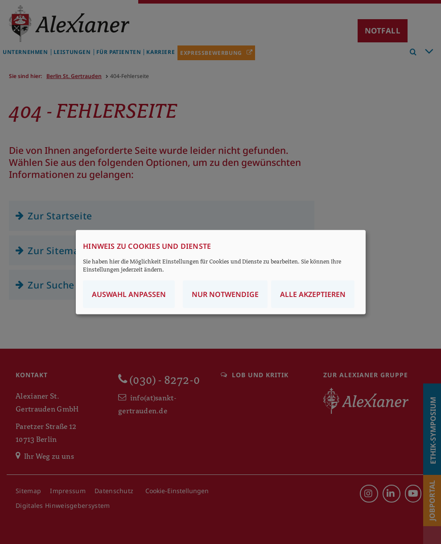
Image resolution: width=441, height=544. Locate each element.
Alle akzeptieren (313, 294)
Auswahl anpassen (129, 294)
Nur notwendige (225, 294)
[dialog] (221, 272)
